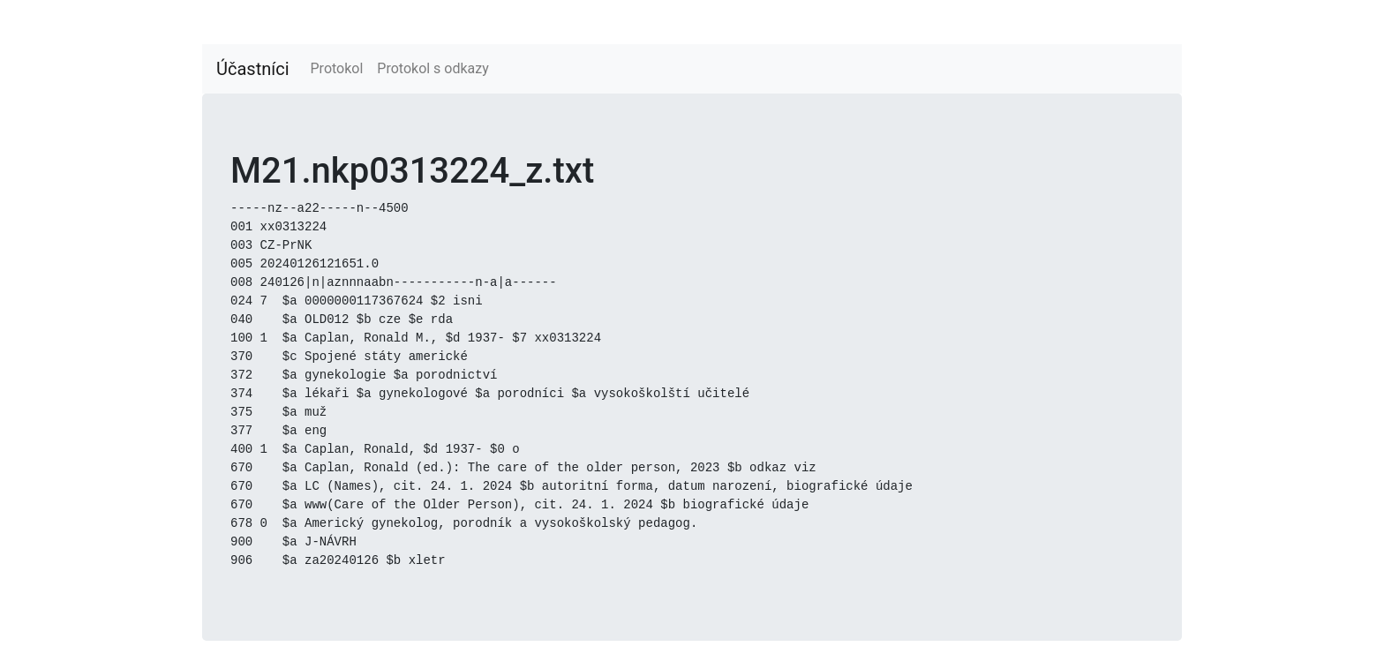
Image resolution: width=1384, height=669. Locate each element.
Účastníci (253, 68)
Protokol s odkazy (432, 68)
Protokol (337, 68)
